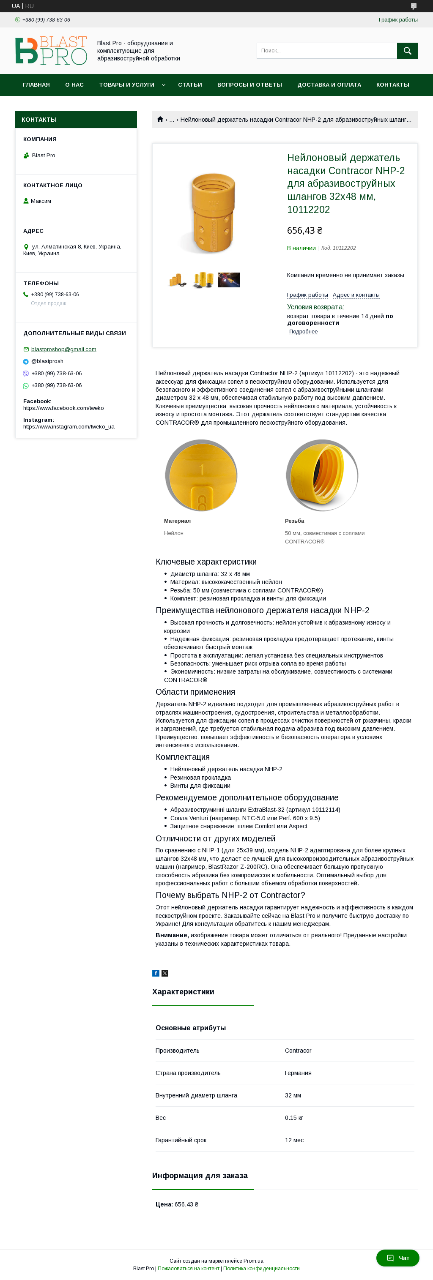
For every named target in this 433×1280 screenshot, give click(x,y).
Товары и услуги (126, 85)
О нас (74, 85)
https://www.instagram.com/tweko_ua (69, 426)
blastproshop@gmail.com (63, 349)
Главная (36, 85)
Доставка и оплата (329, 85)
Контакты (392, 85)
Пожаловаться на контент (188, 1269)
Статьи (190, 85)
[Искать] (407, 51)
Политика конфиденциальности (261, 1269)
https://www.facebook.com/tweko (63, 408)
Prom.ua (253, 1261)
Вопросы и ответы (249, 85)
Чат (397, 1258)
